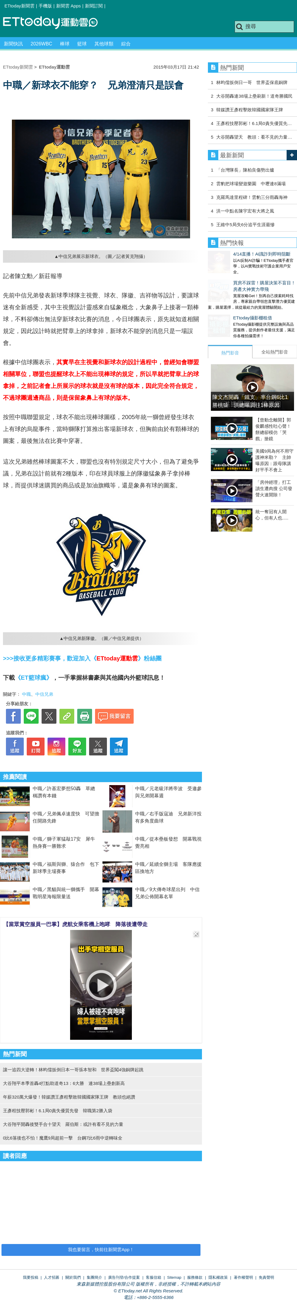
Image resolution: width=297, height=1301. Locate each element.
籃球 (82, 43)
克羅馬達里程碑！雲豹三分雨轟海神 (251, 197)
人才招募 (51, 1277)
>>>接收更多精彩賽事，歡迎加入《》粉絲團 (82, 658)
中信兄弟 (44, 694)
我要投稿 (30, 1277)
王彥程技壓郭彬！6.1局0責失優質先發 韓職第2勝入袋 (57, 1110)
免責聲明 (266, 1277)
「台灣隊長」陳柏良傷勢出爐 (245, 169)
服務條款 (195, 1277)
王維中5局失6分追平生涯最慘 (245, 224)
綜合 (126, 43)
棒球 (64, 43)
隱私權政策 (218, 1277)
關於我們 (73, 1277)
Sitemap (174, 1277)
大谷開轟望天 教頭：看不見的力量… (254, 137)
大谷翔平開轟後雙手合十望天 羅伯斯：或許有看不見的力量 (63, 1124)
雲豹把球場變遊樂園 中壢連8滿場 (250, 183)
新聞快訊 (13, 43)
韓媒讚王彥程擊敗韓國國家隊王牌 (249, 109)
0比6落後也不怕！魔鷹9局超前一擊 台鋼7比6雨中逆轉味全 (62, 1137)
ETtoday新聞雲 (19, 5)
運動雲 (55, 23)
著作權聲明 (243, 1277)
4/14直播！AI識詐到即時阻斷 (236, 253)
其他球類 (103, 43)
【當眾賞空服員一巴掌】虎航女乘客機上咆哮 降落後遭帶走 (75, 924)
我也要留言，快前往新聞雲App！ (101, 1249)
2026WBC (41, 43)
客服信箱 (153, 1277)
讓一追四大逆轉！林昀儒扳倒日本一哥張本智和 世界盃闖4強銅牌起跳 (73, 1069)
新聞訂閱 (94, 5)
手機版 (45, 5)
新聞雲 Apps (68, 5)
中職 (26, 694)
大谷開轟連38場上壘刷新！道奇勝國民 (254, 96)
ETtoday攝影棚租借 (227, 311)
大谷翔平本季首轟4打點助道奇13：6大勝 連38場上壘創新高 (64, 1083)
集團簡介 (94, 1277)
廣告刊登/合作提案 (124, 1277)
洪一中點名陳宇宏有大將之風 (245, 210)
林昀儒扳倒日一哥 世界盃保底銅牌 (251, 82)
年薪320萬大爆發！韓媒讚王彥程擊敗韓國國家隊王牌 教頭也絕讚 (69, 1096)
